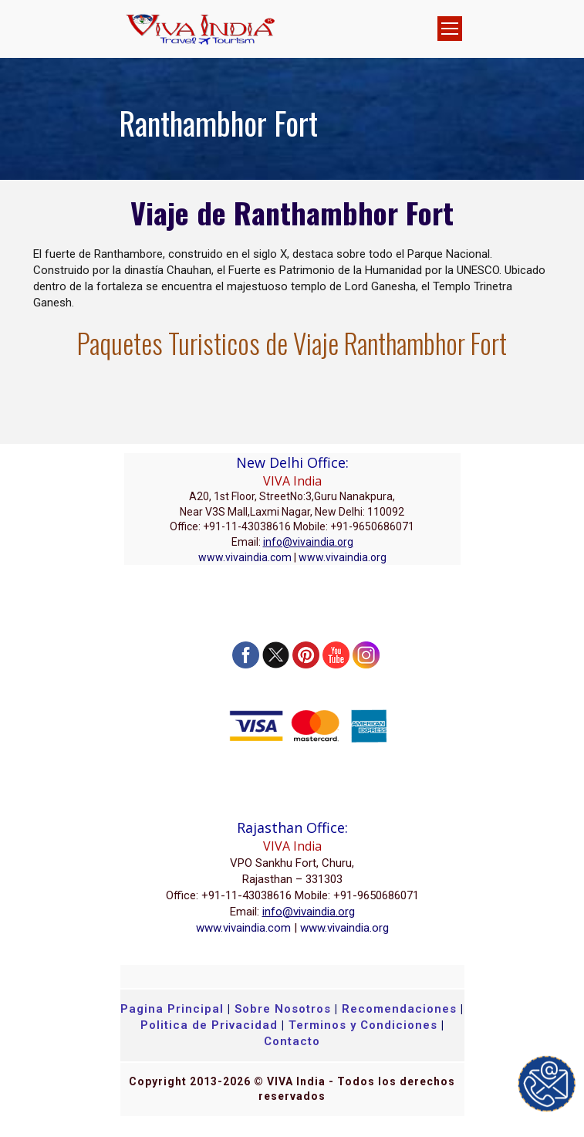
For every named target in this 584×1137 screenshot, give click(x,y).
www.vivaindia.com (245, 557)
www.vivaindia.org (343, 557)
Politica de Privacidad (209, 1025)
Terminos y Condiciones (365, 1025)
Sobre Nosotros (283, 1009)
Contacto (292, 1041)
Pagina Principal (172, 1009)
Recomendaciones (399, 1009)
